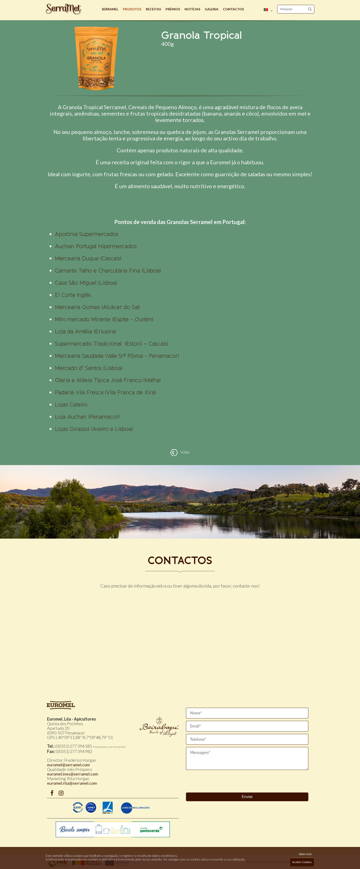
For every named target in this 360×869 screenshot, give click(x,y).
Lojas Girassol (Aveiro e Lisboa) (94, 429)
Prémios (173, 9)
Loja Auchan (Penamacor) (87, 417)
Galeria (211, 9)
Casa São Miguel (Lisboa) (86, 283)
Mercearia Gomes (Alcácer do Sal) (97, 307)
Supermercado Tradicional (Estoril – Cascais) (111, 344)
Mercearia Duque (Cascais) (88, 258)
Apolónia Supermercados (86, 234)
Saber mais (305, 854)
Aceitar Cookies (302, 862)
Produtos (132, 9)
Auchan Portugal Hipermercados (96, 246)
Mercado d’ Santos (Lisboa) (88, 368)
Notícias (192, 9)
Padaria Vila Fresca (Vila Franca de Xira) (105, 392)
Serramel (110, 9)
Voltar (180, 452)
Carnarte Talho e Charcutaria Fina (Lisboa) (108, 270)
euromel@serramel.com (68, 764)
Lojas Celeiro (71, 404)
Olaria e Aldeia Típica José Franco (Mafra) (107, 380)
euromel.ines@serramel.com (72, 773)
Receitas (153, 9)
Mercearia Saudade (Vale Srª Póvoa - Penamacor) (117, 356)
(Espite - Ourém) (104, 319)
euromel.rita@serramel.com (72, 783)
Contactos (233, 9)
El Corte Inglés (73, 295)
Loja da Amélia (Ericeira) (85, 331)
